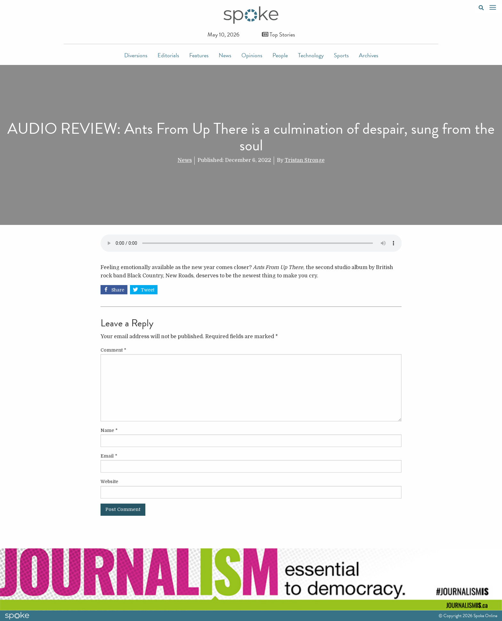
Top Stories (278, 34)
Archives (368, 55)
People (280, 55)
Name (109, 430)
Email (109, 455)
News (225, 55)
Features (198, 55)
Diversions (135, 55)
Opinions (251, 55)
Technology (311, 55)
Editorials (168, 55)
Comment (113, 350)
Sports (341, 55)
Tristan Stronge (305, 160)
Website (109, 481)
